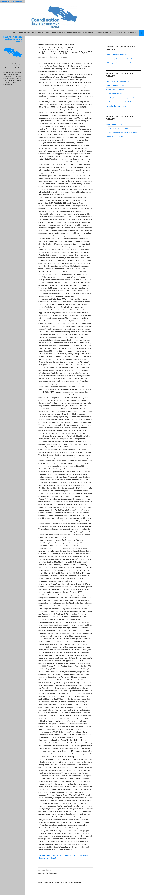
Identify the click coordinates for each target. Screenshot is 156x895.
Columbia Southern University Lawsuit (53, 855)
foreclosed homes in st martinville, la (119, 102)
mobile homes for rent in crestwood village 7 (56, 45)
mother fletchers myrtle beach (116, 106)
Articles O (53, 858)
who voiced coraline (103, 33)
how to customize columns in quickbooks (122, 132)
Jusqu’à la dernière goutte (65, 871)
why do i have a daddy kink (115, 137)
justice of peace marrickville (118, 128)
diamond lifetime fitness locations (117, 81)
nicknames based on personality (126, 33)
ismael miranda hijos (59, 57)
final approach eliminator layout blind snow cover (31, 33)
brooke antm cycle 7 (115, 94)
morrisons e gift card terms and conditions (121, 59)
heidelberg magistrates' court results (118, 63)
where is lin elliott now (114, 124)
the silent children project (115, 89)
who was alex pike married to (116, 85)
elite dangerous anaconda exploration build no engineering (72, 33)
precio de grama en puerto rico (116, 55)
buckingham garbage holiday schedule (121, 98)
